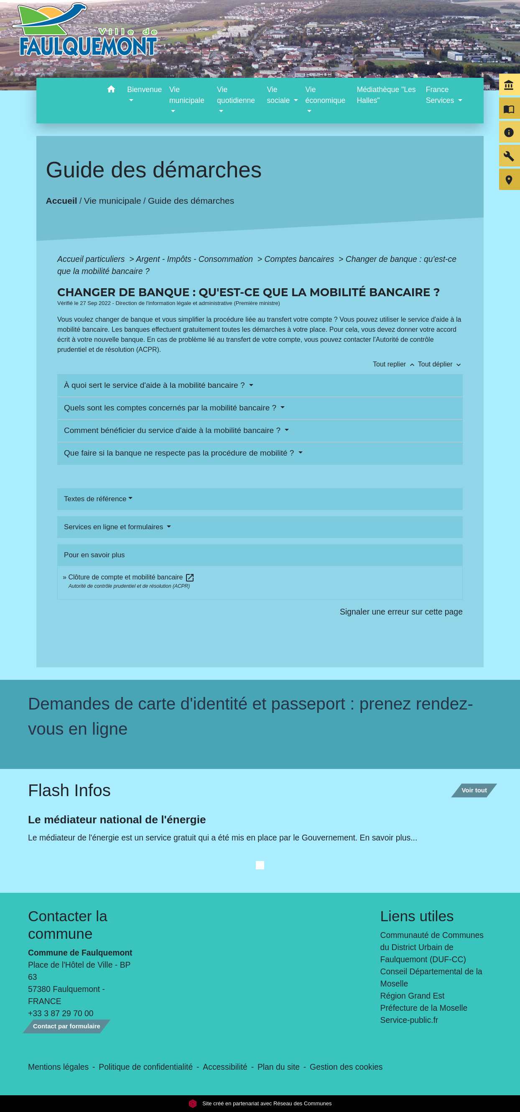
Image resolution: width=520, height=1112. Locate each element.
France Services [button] (441, 95)
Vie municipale (112, 200)
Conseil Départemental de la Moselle (431, 977)
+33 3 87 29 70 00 (61, 1013)
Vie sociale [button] (279, 95)
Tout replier (395, 364)
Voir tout (474, 790)
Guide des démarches (191, 200)
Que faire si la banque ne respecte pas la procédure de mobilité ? (180, 452)
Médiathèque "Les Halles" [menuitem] (386, 95)
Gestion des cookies (346, 1066)
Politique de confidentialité (146, 1066)
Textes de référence (95, 499)
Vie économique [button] (325, 95)
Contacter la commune (67, 925)
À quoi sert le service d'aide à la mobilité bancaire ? (155, 385)
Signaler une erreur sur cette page (401, 611)
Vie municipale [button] (186, 95)
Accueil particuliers (92, 259)
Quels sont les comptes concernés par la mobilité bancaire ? (171, 407)
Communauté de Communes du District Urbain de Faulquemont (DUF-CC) (432, 947)
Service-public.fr (409, 1020)
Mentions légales (58, 1066)
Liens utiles (417, 916)
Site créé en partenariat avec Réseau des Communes (260, 1103)
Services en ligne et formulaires (114, 527)
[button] (111, 90)
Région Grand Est (412, 995)
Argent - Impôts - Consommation (195, 259)
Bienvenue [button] (144, 89)
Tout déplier (440, 364)
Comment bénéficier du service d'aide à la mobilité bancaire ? (173, 430)
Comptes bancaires (300, 259)
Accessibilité (225, 1066)
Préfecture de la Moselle (424, 1007)
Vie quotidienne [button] (236, 95)
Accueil (61, 200)
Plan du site (278, 1066)
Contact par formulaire (66, 1026)
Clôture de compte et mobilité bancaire (131, 577)
